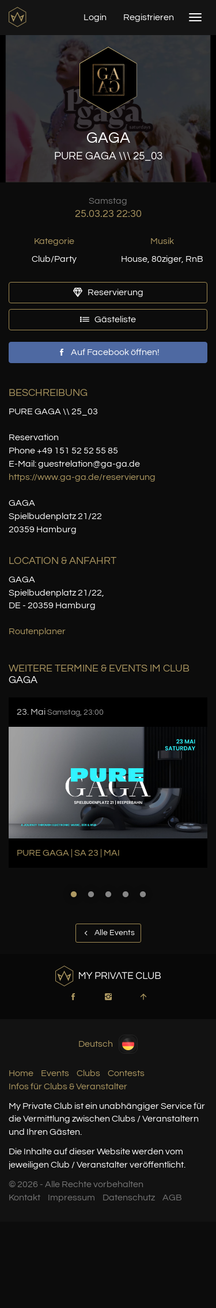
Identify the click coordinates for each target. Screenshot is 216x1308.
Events (55, 1073)
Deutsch (108, 1044)
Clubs (88, 1073)
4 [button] (125, 894)
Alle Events (108, 933)
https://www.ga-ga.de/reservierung (82, 477)
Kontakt (24, 1197)
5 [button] (143, 894)
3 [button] (108, 894)
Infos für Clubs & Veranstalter (68, 1086)
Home (21, 1073)
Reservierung (108, 292)
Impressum (71, 1197)
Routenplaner (37, 631)
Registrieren (148, 17)
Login (95, 17)
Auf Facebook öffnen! (108, 352)
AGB (172, 1197)
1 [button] (73, 894)
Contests (126, 1073)
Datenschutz (129, 1197)
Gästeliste (108, 319)
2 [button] (91, 894)
